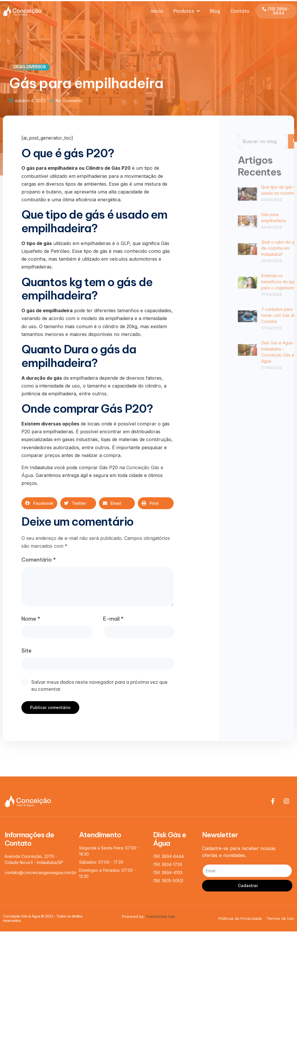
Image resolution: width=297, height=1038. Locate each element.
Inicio (157, 11)
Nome (30, 618)
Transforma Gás (160, 916)
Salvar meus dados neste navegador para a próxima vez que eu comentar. (99, 685)
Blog (215, 11)
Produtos (186, 11)
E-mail (113, 618)
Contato (240, 11)
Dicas (19, 67)
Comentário (38, 559)
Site (26, 650)
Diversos (35, 67)
